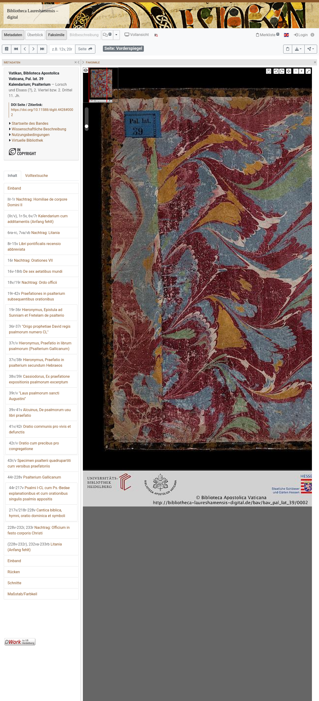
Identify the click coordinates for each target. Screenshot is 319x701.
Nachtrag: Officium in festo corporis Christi (39, 530)
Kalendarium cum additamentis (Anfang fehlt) (38, 219)
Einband (14, 188)
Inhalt (12, 175)
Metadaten (13, 35)
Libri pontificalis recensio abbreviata (34, 246)
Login (301, 35)
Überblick (35, 35)
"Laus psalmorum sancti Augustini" (34, 396)
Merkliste (267, 35)
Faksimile (56, 35)
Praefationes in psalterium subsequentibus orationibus (36, 296)
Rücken (14, 572)
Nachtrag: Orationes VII (30, 260)
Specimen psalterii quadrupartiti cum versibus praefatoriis (39, 463)
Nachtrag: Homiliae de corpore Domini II (37, 202)
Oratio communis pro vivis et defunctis (40, 429)
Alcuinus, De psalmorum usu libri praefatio (40, 413)
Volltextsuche (36, 175)
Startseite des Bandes (30, 123)
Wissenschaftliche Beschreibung (39, 129)
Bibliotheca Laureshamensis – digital (32, 13)
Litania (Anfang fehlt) (35, 547)
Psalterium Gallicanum (34, 477)
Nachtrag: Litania (34, 232)
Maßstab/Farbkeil (22, 594)
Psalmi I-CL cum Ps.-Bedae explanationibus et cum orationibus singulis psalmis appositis (39, 493)
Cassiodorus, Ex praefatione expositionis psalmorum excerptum (39, 379)
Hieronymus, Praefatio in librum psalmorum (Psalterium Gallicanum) (40, 346)
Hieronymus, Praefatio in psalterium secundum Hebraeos (36, 363)
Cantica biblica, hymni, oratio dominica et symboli (37, 513)
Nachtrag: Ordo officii (32, 282)
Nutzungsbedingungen (30, 134)
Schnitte (14, 583)
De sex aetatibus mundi (35, 271)
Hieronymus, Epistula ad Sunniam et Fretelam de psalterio (36, 313)
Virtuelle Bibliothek (27, 140)
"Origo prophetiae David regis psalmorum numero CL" (39, 329)
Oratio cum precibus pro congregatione (34, 446)
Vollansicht (137, 34)
